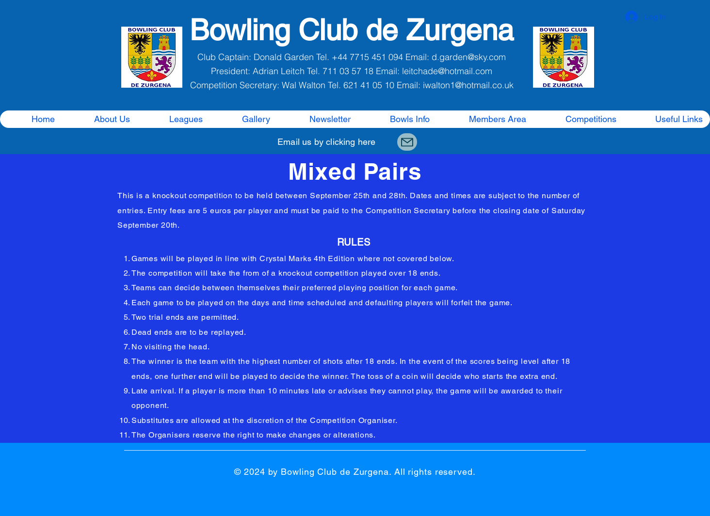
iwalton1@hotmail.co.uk (468, 85)
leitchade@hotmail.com (447, 71)
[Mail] (407, 142)
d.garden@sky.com (469, 57)
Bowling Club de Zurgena (352, 30)
